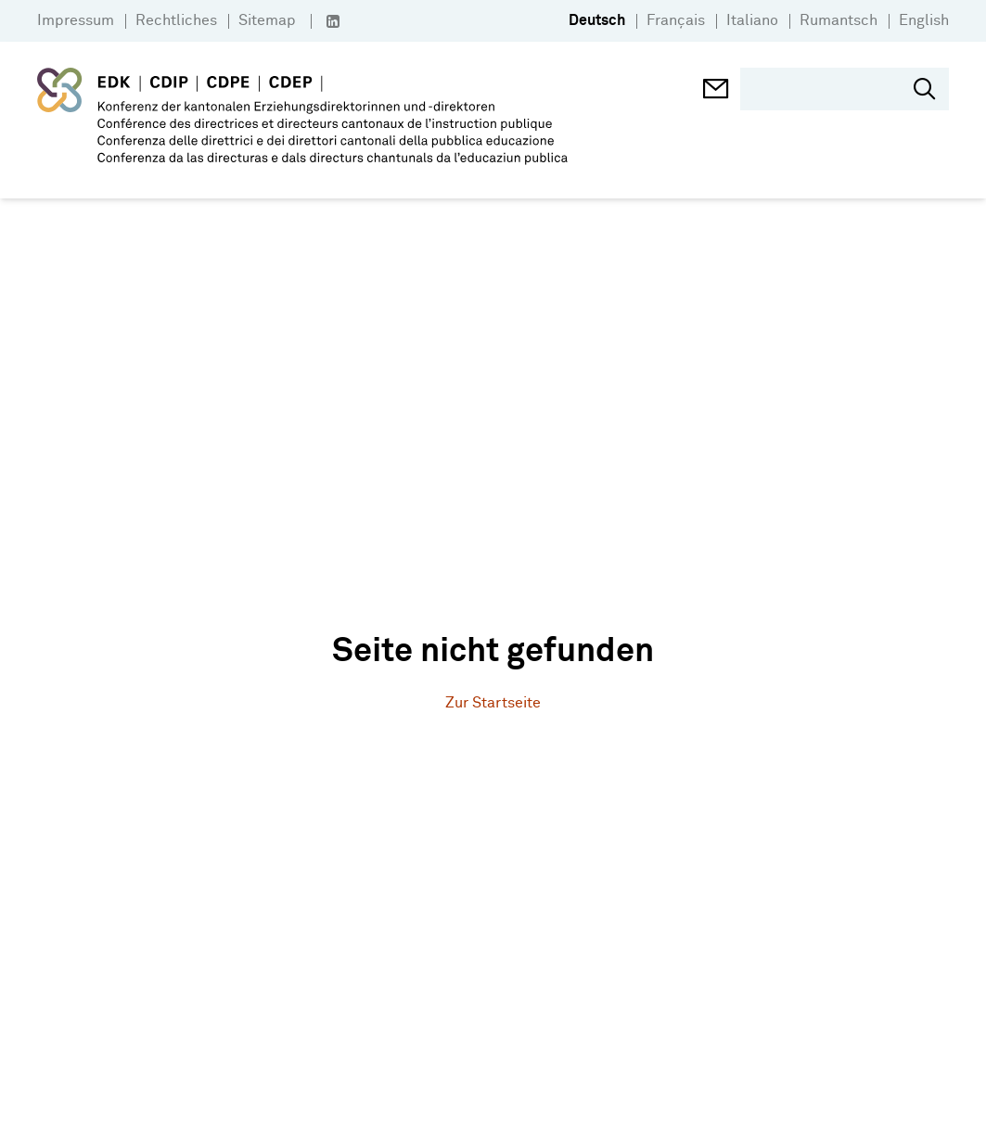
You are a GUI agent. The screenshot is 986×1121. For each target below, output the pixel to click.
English (924, 20)
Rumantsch (838, 20)
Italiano (752, 20)
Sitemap (267, 20)
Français (676, 20)
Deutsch (597, 20)
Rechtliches (176, 20)
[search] (831, 89)
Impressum (75, 20)
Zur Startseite (493, 703)
